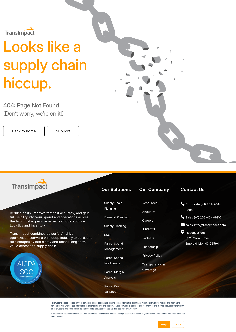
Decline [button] (178, 324)
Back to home (24, 131)
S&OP (108, 235)
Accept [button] (164, 324)
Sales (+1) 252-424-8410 (203, 217)
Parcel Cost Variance (112, 288)
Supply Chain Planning (113, 205)
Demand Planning (116, 217)
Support (63, 131)
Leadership (150, 247)
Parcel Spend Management (113, 246)
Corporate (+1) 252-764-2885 (203, 206)
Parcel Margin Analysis (114, 274)
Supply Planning (115, 226)
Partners (148, 238)
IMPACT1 (148, 229)
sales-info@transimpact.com (206, 225)
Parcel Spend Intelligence (113, 260)
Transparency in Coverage (153, 267)
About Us (148, 212)
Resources (149, 203)
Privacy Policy (152, 255)
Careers (148, 220)
